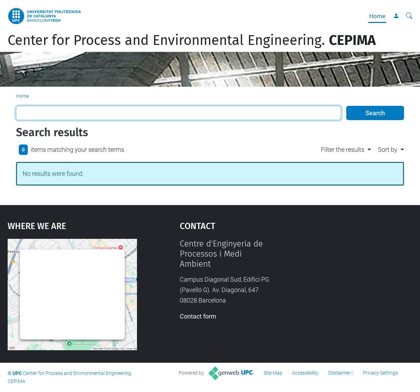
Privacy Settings (380, 373)
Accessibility (305, 373)
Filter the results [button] (342, 149)
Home (377, 16)
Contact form (198, 316)
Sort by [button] (387, 149)
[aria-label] (409, 16)
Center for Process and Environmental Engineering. (192, 40)
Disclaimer (339, 373)
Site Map (273, 373)
